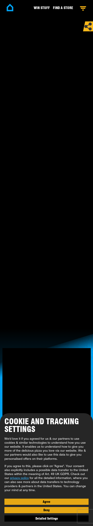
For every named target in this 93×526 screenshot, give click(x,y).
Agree (46, 502)
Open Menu (83, 8)
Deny (46, 510)
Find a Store (63, 8)
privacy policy (19, 478)
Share (88, 26)
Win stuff (42, 8)
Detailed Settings (46, 518)
